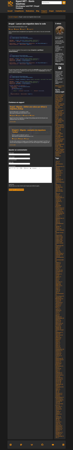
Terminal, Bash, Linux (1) (59, 404)
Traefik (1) (58, 411)
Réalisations (30, 11)
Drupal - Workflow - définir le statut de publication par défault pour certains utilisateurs (59, 152)
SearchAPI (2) (59, 377)
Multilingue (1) (59, 332)
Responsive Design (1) (58, 364)
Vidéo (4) (57, 423)
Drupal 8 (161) (59, 240)
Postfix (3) (58, 354)
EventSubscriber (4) (59, 260)
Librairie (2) (58, 310)
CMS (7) (57, 204)
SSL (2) (57, 392)
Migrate (16, 29)
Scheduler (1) (58, 374)
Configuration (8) (59, 213)
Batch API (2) (58, 190)
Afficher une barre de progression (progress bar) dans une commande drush (59, 141)
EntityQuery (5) (59, 254)
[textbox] (30, 176)
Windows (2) (58, 429)
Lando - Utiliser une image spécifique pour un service (59, 135)
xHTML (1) (58, 434)
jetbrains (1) (58, 304)
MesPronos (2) (59, 323)
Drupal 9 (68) (58, 241)
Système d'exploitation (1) (59, 396)
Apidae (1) (58, 178)
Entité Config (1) (59, 253)
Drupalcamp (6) (59, 245)
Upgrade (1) (58, 418)
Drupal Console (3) (59, 243)
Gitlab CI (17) (58, 285)
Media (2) (57, 319)
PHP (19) (57, 346)
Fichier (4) (58, 263)
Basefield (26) (59, 187)
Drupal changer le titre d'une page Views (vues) (59, 96)
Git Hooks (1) (58, 281)
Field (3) (57, 265)
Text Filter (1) (58, 406)
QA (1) (57, 357)
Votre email (11, 157)
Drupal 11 (23, 29)
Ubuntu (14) (58, 414)
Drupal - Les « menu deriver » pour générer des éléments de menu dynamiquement (59, 121)
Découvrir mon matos (59, 86)
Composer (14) (59, 211)
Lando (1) (57, 309)
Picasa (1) (58, 351)
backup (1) (58, 186)
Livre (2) (57, 314)
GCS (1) (57, 279)
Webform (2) (58, 427)
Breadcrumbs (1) (59, 197)
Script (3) (57, 376)
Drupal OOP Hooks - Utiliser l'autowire (59, 147)
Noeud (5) (58, 339)
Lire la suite (13, 121)
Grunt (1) (57, 287)
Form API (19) (59, 270)
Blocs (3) (57, 193)
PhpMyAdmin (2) (59, 349)
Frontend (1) (58, 274)
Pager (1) (57, 342)
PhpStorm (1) (58, 350)
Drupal (51, 11)
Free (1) (57, 272)
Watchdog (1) (58, 425)
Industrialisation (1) (59, 294)
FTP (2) (57, 275)
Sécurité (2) (58, 380)
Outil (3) (57, 341)
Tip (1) (57, 410)
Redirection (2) (59, 358)
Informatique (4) (59, 296)
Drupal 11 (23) (59, 237)
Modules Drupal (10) (59, 330)
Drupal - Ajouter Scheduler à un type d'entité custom (59, 100)
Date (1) (57, 219)
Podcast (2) (58, 353)
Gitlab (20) (58, 284)
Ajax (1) (57, 167)
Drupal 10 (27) (59, 236)
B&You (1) (58, 184)
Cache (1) (57, 199)
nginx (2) (57, 336)
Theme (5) (58, 407)
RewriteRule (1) (59, 366)
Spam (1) (57, 389)
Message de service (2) (58, 325)
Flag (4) (57, 269)
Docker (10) (58, 228)
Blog (37, 11)
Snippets (44, 11)
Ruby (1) (57, 370)
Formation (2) (58, 271)
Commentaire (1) (59, 208)
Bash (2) (57, 188)
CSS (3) (57, 215)
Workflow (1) (58, 433)
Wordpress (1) (59, 432)
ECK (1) (57, 249)
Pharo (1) (57, 345)
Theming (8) (58, 409)
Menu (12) (58, 322)
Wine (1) (57, 431)
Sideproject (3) (59, 384)
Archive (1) (58, 180)
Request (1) (58, 362)
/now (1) (57, 161)
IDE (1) (57, 292)
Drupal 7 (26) (58, 239)
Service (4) (58, 383)
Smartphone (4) (59, 387)
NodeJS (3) (58, 337)
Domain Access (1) (59, 233)
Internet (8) (58, 300)
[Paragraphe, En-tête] (36, 168)
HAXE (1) (57, 289)
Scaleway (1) (58, 372)
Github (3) (58, 283)
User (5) (57, 420)
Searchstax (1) (59, 379)
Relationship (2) (59, 359)
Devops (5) (58, 226)
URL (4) (57, 419)
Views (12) (58, 424)
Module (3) (58, 328)
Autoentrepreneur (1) (59, 182)
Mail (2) (57, 315)
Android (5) (58, 171)
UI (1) (56, 415)
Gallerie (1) (58, 276)
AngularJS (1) (58, 173)
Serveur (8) (58, 381)
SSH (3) (57, 390)
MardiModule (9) (59, 318)
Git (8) (57, 280)
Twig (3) (57, 412)
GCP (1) (57, 278)
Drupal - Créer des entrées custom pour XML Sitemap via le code (59, 106)
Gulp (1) (57, 288)
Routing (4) (58, 368)
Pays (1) (57, 344)
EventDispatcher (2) (59, 258)
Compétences (19, 11)
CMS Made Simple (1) (58, 206)
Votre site (11, 162)
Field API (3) (58, 266)
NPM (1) (57, 340)
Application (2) (59, 179)
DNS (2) (57, 227)
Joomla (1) (58, 305)
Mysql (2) (57, 333)
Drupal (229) (58, 235)
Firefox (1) (58, 267)
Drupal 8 (15, 138)
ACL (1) (57, 162)
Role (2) (57, 367)
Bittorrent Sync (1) (59, 191)
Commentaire (12, 166)
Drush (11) (58, 247)
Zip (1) (57, 437)
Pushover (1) (58, 355)
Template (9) (58, 401)
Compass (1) (58, 210)
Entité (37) (58, 252)
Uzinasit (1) (58, 422)
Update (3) (58, 416)
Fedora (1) (58, 262)
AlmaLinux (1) (59, 170)
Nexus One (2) (59, 335)
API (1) (57, 177)
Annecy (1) (58, 174)
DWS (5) (57, 248)
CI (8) (56, 202)
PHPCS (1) (58, 348)
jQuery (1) (57, 306)
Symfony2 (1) (58, 393)
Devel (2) (57, 222)
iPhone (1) (58, 301)
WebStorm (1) (59, 428)
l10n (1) (57, 307)
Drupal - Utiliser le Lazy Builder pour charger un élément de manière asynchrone (59, 129)
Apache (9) (58, 175)
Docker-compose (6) (59, 230)
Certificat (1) (58, 201)
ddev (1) (57, 221)
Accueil (10, 11)
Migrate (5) (58, 327)
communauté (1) (59, 209)
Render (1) (58, 361)
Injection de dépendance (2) (59, 298)
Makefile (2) (58, 317)
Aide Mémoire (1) (59, 166)
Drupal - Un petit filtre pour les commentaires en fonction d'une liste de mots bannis (59, 114)
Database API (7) (59, 218)
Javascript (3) (59, 302)
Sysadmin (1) (58, 394)
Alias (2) (57, 169)
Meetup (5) (58, 320)
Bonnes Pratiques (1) (58, 195)
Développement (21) (59, 224)
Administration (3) (59, 164)
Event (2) (57, 256)
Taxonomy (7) (59, 398)
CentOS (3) (58, 200)
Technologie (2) (59, 399)
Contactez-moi (61, 11)
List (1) (57, 313)
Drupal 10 (30, 29)
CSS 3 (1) (57, 217)
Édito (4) (57, 250)
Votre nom (11, 153)
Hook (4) (57, 291)
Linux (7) (57, 311)
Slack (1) (57, 385)
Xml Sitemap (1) (59, 436)
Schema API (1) (59, 375)
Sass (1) (57, 371)
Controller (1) (58, 214)
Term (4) (57, 402)
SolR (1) (57, 388)
